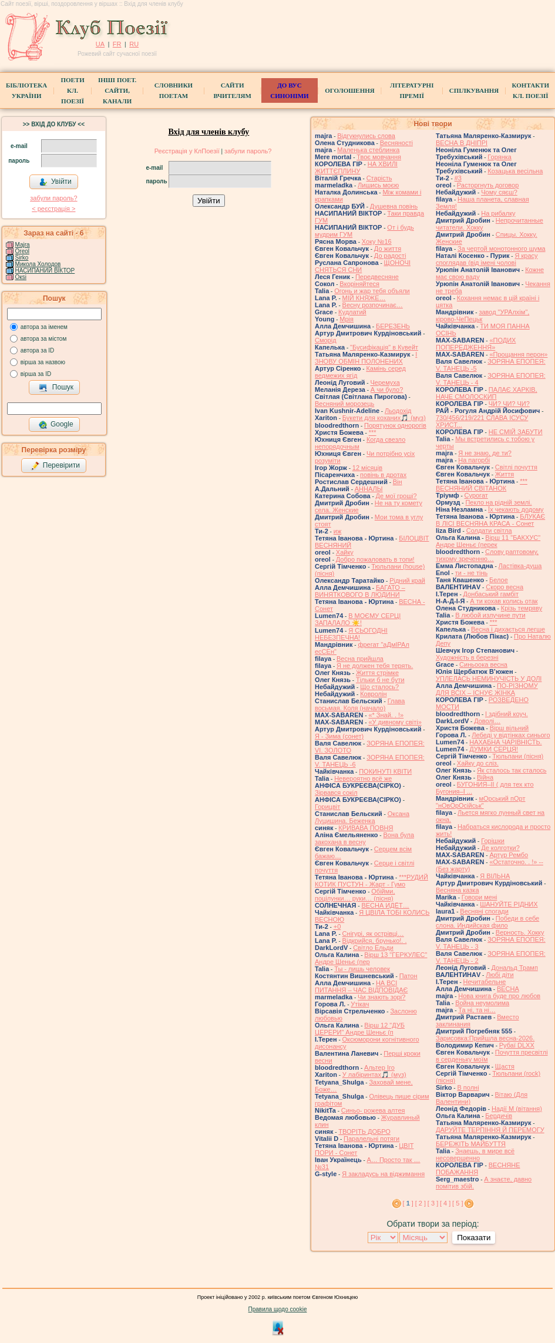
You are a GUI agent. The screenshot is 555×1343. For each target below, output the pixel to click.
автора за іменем (44, 327)
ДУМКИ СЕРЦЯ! (493, 749)
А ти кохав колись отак (503, 601)
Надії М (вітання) (517, 1108)
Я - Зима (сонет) (339, 736)
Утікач (360, 1004)
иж (338, 531)
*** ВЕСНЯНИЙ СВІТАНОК (481, 485)
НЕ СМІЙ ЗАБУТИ (516, 431)
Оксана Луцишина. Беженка (362, 817)
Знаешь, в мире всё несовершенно (475, 1154)
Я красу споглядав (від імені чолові (487, 259)
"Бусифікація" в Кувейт (384, 347)
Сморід (326, 340)
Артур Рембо (508, 854)
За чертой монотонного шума (502, 248)
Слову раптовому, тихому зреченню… (487, 555)
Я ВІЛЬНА (495, 875)
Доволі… (487, 720)
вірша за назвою (43, 362)
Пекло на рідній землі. (498, 502)
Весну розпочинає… (372, 304)
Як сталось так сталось (512, 770)
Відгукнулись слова (366, 135)
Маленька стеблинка (368, 149)
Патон (408, 975)
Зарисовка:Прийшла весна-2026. (485, 1038)
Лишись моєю (378, 185)
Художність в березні (467, 657)
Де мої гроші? (396, 495)
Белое (498, 579)
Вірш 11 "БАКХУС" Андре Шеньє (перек (488, 541)
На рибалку (498, 213)
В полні (468, 1087)
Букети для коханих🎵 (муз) (384, 417)
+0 (337, 926)
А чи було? (387, 389)
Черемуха (384, 382)
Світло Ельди (373, 947)
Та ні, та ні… (477, 1009)
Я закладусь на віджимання (383, 1173)
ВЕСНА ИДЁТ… (385, 905)
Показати (473, 1237)
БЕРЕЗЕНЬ (393, 326)
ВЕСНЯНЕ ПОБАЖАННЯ (478, 1168)
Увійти (55, 182)
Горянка (499, 156)
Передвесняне (377, 276)
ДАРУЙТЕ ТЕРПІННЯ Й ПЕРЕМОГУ (490, 1129)
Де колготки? (500, 847)
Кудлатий (352, 311)
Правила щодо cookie (277, 1309)
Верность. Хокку (520, 932)
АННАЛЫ (369, 488)
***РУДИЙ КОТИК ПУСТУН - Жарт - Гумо (371, 881)
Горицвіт (327, 806)
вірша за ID (36, 374)
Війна (485, 777)
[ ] (408, 1203)
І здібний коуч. (506, 713)
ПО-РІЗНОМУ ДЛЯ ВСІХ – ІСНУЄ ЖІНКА (487, 689)
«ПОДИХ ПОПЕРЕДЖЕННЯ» (476, 344)
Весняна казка (457, 890)
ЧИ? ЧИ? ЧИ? (509, 403)
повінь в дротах (383, 474)
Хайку (345, 552)
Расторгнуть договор (488, 185)
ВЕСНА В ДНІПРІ (461, 142)
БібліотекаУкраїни (26, 90)
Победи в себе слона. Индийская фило (487, 922)
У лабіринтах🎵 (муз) (374, 1074)
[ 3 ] (433, 1203)
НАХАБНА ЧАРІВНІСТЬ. (505, 742)
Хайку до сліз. (478, 763)
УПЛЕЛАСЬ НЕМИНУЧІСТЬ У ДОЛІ (488, 678)
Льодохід (398, 410)
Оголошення (350, 90)
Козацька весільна (515, 170)
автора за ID (38, 350)
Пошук (56, 387)
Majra (22, 244)
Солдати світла (489, 530)
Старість (379, 178)
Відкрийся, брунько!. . (374, 940)
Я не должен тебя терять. (375, 665)
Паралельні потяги (371, 1138)
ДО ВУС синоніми (289, 90)
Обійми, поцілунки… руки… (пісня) (355, 895)
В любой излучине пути (490, 615)
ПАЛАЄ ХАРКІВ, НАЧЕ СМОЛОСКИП (486, 393)
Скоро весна (504, 586)
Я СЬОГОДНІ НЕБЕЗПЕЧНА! (351, 634)
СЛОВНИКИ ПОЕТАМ (173, 90)
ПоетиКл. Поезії (72, 90)
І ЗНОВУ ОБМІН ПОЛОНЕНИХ (366, 358)
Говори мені (479, 897)
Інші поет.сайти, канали (117, 90)
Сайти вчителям (232, 90)
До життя (387, 248)
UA (100, 44)
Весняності (396, 142)
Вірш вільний (509, 727)
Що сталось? (379, 686)
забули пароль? (53, 198)
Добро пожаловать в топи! (375, 559)
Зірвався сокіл (336, 792)
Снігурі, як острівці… (373, 933)
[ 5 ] (457, 1203)
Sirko (22, 257)
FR (117, 44)
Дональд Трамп (514, 967)
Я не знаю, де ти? (485, 452)
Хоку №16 (377, 241)
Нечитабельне (484, 981)
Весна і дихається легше (508, 629)
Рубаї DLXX (516, 1045)
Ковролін (373, 693)
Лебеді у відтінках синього (511, 734)
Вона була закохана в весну (364, 838)
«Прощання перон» (518, 354)
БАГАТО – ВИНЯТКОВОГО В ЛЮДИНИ (360, 591)
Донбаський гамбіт (491, 593)
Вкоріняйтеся (359, 283)
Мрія (346, 319)
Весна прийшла (360, 658)
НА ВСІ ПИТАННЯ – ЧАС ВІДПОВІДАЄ (361, 986)
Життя (504, 474)
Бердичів (498, 1115)
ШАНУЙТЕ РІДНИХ (508, 904)
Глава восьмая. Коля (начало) (360, 704)
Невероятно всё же (363, 778)
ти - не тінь (471, 572)
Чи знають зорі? (381, 996)
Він (397, 481)
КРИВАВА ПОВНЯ (365, 827)
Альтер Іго (379, 1067)
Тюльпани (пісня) (517, 756)
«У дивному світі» (394, 722)
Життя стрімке (377, 672)
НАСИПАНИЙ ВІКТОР (45, 270)
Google (55, 424)
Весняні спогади (484, 911)
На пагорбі (474, 460)
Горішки (492, 840)
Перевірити (55, 466)
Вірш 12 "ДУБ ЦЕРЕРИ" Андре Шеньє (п (360, 1029)
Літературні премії (411, 90)
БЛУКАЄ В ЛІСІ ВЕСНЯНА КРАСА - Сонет (490, 520)
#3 (458, 178)
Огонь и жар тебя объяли (372, 290)
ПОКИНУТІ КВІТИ (385, 771)
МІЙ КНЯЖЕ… (364, 297)
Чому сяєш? (499, 192)
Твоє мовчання (378, 156)
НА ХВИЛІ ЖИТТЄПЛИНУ (356, 167)
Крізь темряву (521, 608)
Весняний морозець (344, 403)
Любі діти (499, 974)
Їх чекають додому (515, 509)
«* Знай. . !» (385, 714)
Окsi (20, 277)
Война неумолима (482, 1002)
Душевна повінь (394, 206)
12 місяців (367, 467)
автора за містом (44, 338)
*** (372, 432)
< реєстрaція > (53, 208)
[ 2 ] (420, 1203)
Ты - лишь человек (362, 968)
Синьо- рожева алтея (373, 1110)
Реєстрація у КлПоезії (187, 151)
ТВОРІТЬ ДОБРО (364, 1131)
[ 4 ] (445, 1203)
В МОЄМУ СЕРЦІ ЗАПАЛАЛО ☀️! (358, 619)
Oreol (22, 251)
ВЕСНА (508, 988)
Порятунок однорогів (395, 425)
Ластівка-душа (520, 565)
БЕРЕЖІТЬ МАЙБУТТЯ (471, 1143)
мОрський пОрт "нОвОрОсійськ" (480, 802)
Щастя (504, 1066)
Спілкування (474, 90)
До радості (390, 255)
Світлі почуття (516, 467)
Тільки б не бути (380, 679)
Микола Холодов (38, 264)
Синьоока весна (483, 664)
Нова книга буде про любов (499, 995)
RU (134, 44)
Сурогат (476, 495)
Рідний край (407, 580)
